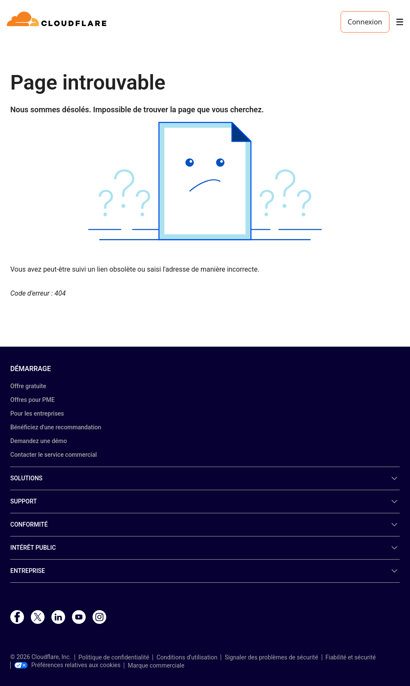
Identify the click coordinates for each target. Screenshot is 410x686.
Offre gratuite (28, 386)
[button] (205, 181)
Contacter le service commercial (53, 454)
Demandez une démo (38, 440)
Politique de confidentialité (113, 657)
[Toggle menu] (399, 22)
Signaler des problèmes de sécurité (271, 657)
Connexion (365, 22)
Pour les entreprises (37, 413)
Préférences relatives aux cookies (67, 665)
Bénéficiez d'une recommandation (55, 427)
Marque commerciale (156, 665)
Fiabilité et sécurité (351, 657)
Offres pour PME (32, 399)
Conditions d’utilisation (186, 657)
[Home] (58, 21)
